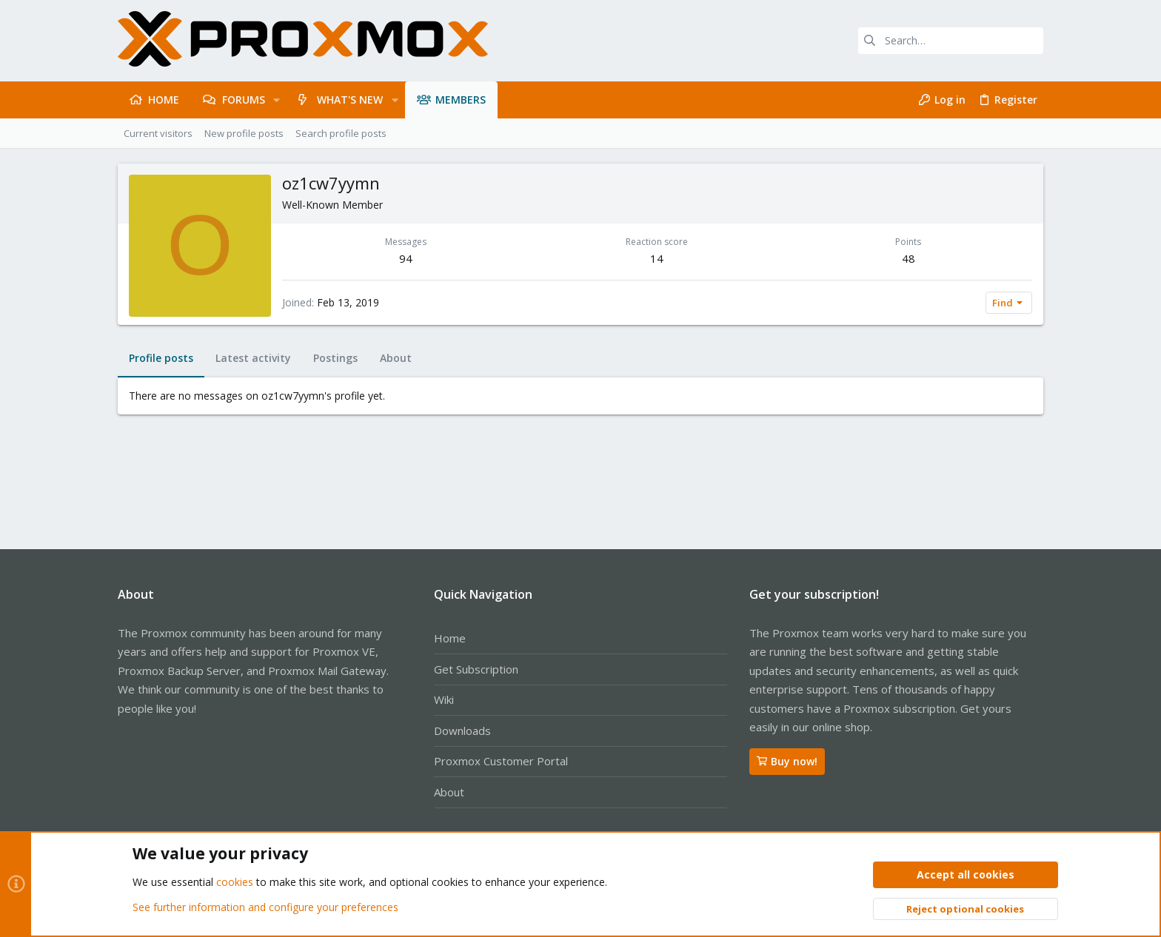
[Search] (950, 40)
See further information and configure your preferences (265, 907)
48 (908, 258)
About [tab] (396, 358)
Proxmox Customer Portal (501, 760)
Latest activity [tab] (253, 358)
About (449, 792)
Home (450, 638)
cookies (234, 883)
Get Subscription (476, 669)
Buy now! (787, 761)
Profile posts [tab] (161, 358)
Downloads (462, 730)
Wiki (444, 699)
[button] (277, 100)
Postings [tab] (335, 358)
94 (405, 258)
